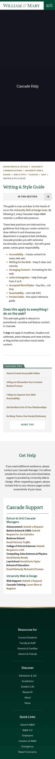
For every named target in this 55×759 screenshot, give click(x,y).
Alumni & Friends (27, 654)
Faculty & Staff (27, 643)
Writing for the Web (20, 262)
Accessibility (16, 254)
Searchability (16, 293)
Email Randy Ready (17, 557)
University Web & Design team (30, 210)
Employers (27, 735)
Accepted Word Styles (21, 285)
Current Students (27, 637)
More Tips (27, 424)
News (27, 703)
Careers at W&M (27, 741)
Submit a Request (33, 526)
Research (27, 692)
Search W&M (27, 724)
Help (43, 174)
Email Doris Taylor (30, 561)
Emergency (27, 746)
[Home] (21, 5)
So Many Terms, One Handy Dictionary (26, 416)
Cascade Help (28, 86)
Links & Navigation (19, 277)
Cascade (33, 174)
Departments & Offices (15, 167)
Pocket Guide (16, 296)
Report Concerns (27, 752)
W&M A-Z (27, 730)
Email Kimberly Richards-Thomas (25, 569)
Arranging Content (19, 269)
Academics (28, 681)
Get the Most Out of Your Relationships (26, 407)
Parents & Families (27, 648)
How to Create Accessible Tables (23, 373)
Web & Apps (20, 174)
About (27, 697)
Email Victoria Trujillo (18, 542)
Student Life (27, 686)
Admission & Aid (27, 675)
